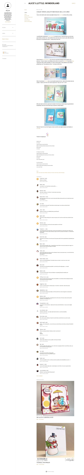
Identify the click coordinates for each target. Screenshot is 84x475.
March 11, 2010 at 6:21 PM (44, 367)
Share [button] (25, 9)
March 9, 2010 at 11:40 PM (44, 335)
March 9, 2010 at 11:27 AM (44, 287)
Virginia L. (42, 229)
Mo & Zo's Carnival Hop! (45, 417)
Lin (40, 203)
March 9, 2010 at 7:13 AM (43, 247)
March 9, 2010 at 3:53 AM (43, 193)
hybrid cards (26, 15)
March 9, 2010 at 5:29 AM (43, 200)
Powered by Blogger (50, 471)
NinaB (41, 358)
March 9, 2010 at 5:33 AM (43, 206)
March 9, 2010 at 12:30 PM (44, 307)
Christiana (42, 316)
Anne (41, 264)
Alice (8, 10)
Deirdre (41, 190)
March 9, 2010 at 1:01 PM (43, 313)
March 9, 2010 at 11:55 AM (44, 293)
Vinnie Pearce (27, 20)
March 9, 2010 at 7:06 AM (43, 240)
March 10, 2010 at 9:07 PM (44, 348)
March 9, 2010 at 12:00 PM (44, 300)
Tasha (41, 250)
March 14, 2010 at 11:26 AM (44, 373)
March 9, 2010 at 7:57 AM (43, 261)
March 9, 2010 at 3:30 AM (43, 187)
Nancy (41, 243)
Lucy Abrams (42, 310)
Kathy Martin (42, 196)
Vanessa (41, 329)
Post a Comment (41, 464)
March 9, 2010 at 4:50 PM (43, 319)
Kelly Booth (42, 322)
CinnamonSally (43, 303)
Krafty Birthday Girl (46, 59)
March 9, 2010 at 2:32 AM (43, 181)
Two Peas (26, 18)
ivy (40, 351)
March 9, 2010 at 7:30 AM (43, 255)
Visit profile (8, 21)
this (50, 39)
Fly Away (46, 81)
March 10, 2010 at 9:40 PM (44, 355)
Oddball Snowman (43, 462)
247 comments (41, 419)
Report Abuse (5, 39)
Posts (4, 52)
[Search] (73, 3)
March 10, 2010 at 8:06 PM (44, 341)
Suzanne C (42, 364)
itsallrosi (42, 178)
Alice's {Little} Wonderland (43, 3)
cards (25, 14)
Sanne (41, 184)
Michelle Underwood (28, 17)
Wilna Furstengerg (28, 21)
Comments (5, 53)
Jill (41, 338)
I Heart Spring (50, 36)
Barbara (41, 296)
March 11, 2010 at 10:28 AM (44, 361)
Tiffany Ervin (43, 277)
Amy (40, 344)
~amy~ (41, 209)
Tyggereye (42, 284)
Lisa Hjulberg (43, 370)
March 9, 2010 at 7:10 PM (43, 326)
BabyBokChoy (42, 290)
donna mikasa (42, 258)
